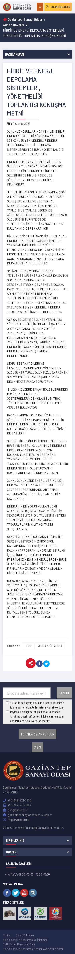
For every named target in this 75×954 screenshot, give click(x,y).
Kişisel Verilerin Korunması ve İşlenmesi (25, 940)
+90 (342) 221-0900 (17, 800)
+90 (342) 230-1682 (17, 805)
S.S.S (37, 747)
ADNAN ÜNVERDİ (50, 646)
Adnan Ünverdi (13, 25)
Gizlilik (6, 935)
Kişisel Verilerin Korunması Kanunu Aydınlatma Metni (33, 949)
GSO (28, 646)
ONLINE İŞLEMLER (58, 7)
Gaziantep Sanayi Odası (22, 19)
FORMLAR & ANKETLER (37, 734)
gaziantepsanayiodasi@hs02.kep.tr (27, 815)
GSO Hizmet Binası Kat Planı (19, 944)
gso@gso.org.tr (15, 810)
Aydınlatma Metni (42, 707)
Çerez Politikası (25, 935)
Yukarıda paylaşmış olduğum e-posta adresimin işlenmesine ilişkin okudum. (37, 705)
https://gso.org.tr (16, 819)
